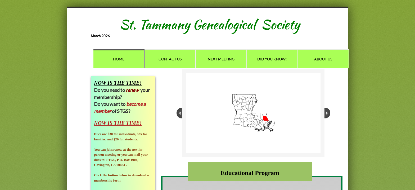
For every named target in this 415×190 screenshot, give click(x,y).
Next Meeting (221, 59)
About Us (323, 59)
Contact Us (170, 59)
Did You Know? (272, 59)
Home (118, 59)
